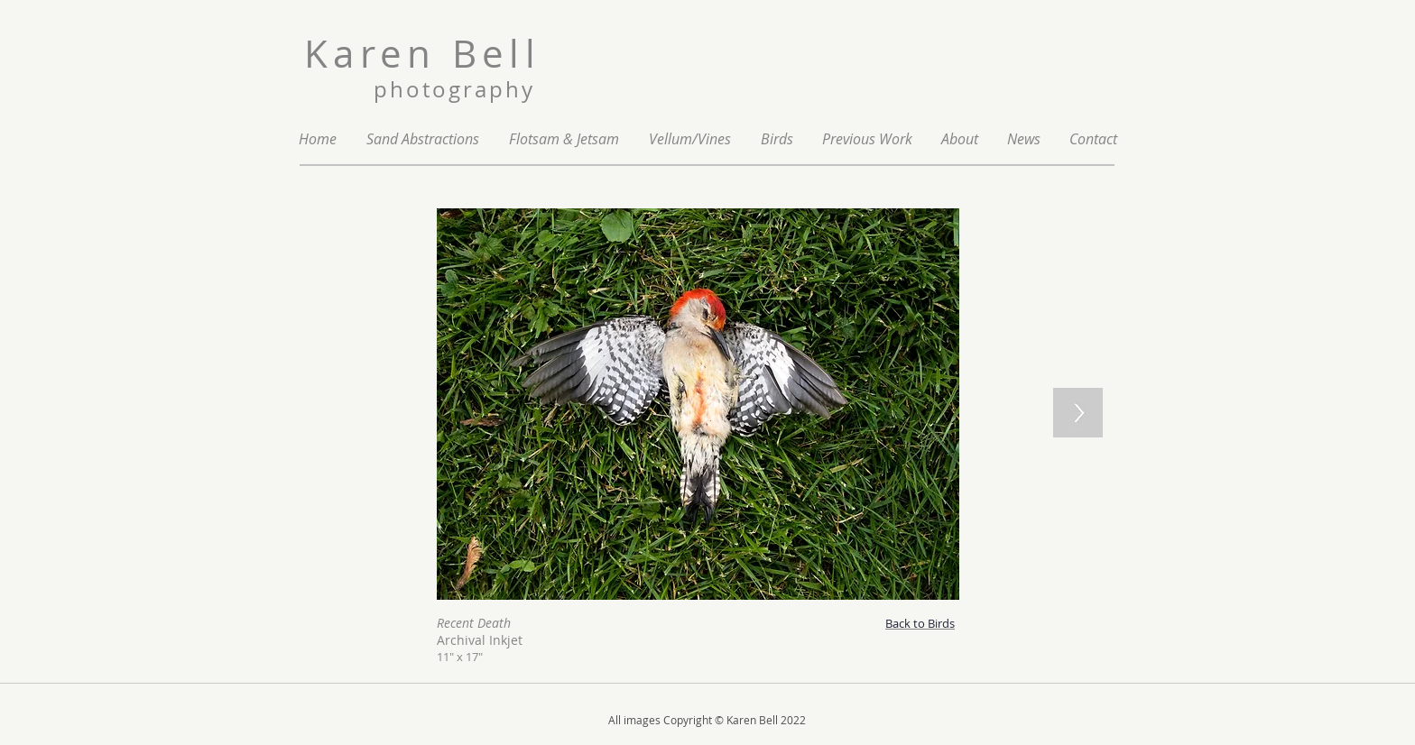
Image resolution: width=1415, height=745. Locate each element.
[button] (867, 139)
